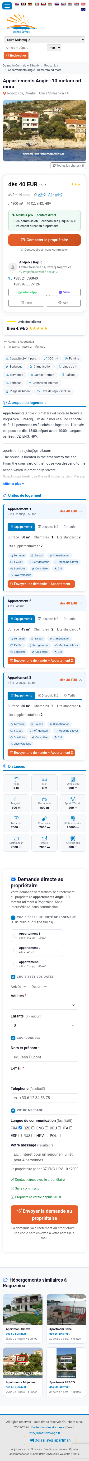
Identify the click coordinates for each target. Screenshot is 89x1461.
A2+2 (42, 195)
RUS (29, 1135)
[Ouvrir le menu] (7, 5)
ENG (42, 1128)
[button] (44, 326)
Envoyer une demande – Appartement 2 (41, 660)
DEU (55, 1128)
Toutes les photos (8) (68, 165)
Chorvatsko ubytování (44, 1454)
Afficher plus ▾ (13, 483)
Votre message (32, 1145)
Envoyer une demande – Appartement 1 (41, 584)
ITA (67, 1128)
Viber (64, 292)
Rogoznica (51, 65)
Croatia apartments (55, 1449)
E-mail (17, 1068)
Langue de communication (41, 1120)
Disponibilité (48, 526)
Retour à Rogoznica (19, 341)
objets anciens (20, 1449)
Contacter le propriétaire (44, 240)
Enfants (26, 1016)
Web (63, 303)
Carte (26, 303)
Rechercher (16, 55)
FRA (16, 1128)
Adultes (18, 996)
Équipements (21, 526)
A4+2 (59, 195)
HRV (42, 1135)
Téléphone (28, 1088)
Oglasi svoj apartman (50, 1440)
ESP (16, 1135)
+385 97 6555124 (24, 284)
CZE (28, 1128)
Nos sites (36, 1449)
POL (55, 1135)
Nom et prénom (25, 1048)
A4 (50, 195)
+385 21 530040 (23, 278)
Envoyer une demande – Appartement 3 (41, 753)
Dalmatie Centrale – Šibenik (21, 65)
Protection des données (47, 1427)
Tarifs (69, 526)
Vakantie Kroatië (70, 1454)
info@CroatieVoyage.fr (44, 1433)
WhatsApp (28, 292)
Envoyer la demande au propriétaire (44, 1214)
